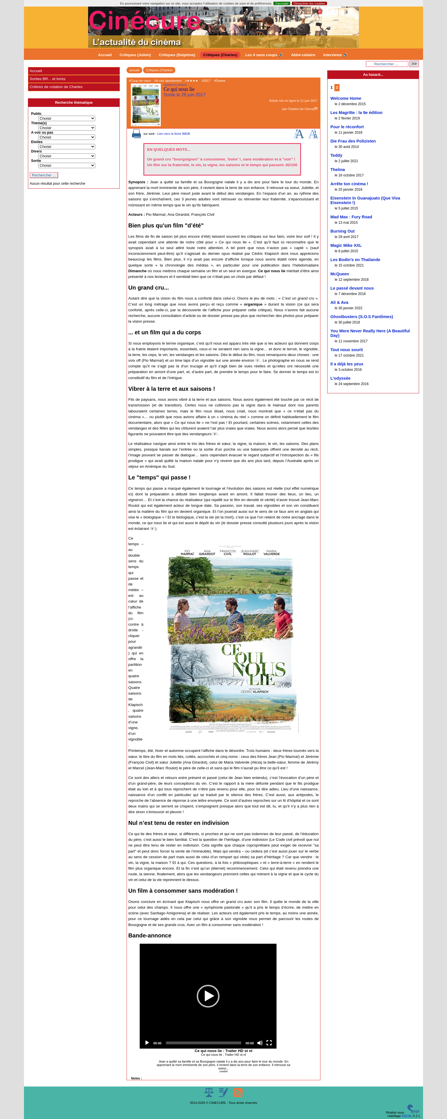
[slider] (203, 1042)
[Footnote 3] (152, 528)
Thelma (337, 169)
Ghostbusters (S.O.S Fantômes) (361, 316)
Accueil (105, 55)
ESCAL (407, 1116)
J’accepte (281, 3)
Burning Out (342, 231)
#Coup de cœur (140, 80)
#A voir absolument (168, 80)
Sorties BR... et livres (47, 79)
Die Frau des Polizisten (353, 141)
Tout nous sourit (346, 349)
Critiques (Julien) (135, 55)
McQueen (339, 274)
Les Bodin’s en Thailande (355, 259)
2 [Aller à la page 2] (337, 87)
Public (36, 114)
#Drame (219, 80)
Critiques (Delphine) (177, 55)
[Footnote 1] (257, 360)
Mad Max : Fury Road (351, 217)
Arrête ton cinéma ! (349, 184)
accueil (134, 70)
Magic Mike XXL (346, 245)
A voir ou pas (42, 133)
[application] (208, 996)
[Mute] (260, 1043)
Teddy (336, 155)
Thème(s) (39, 123)
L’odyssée (340, 378)
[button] (208, 996)
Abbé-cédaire (303, 55)
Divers (36, 151)
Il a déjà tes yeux (346, 364)
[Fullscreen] (269, 1043)
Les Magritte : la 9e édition (356, 112)
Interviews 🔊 (335, 55)
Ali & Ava (339, 302)
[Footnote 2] (215, 434)
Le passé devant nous (352, 288)
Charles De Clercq (301, 109)
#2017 (206, 80)
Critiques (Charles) (220, 55)
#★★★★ (191, 80)
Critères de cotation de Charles (56, 87)
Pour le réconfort (347, 127)
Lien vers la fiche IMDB (173, 133)
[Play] (147, 1043)
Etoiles (36, 142)
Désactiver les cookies (309, 3)
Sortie (36, 161)
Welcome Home (345, 98)
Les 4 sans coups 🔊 (264, 55)
